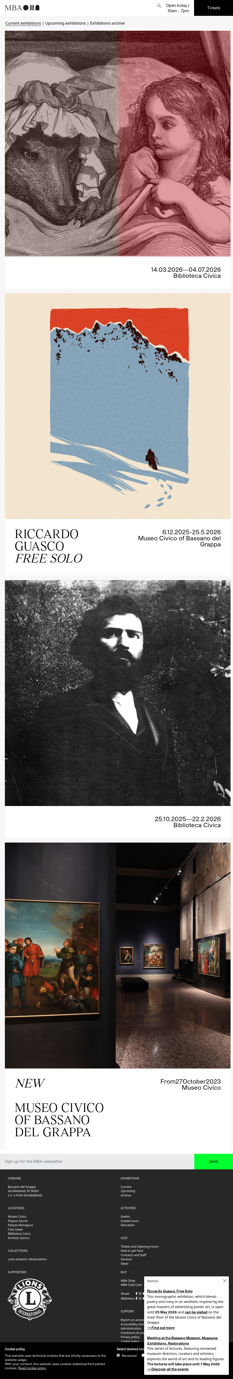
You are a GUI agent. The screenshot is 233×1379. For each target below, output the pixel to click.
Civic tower (15, 1229)
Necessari (129, 1356)
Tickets (213, 7)
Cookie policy (130, 1341)
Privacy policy (130, 1337)
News (125, 1264)
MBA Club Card (131, 1285)
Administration (131, 1328)
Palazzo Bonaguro (20, 1225)
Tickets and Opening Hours (140, 1246)
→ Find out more (161, 1328)
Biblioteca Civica (19, 1234)
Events (125, 1216)
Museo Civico (17, 1216)
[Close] (224, 1280)
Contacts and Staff (133, 1255)
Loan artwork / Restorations (27, 1259)
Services (126, 1259)
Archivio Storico (18, 1238)
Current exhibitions (23, 23)
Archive (126, 1195)
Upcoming (128, 1191)
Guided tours (130, 1221)
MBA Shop (128, 1281)
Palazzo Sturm (18, 1221)
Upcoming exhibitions (65, 23)
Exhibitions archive (107, 23)
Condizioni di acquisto (136, 1333)
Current (126, 1187)
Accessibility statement (137, 1324)
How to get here (132, 1251)
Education (128, 1225)
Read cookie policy (32, 1368)
